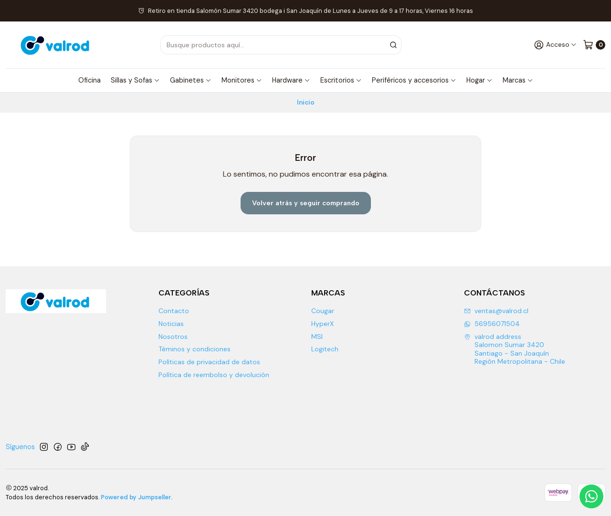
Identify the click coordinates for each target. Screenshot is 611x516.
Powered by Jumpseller (136, 497)
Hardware (291, 80)
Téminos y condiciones (194, 349)
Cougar (322, 310)
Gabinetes (190, 80)
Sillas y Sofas (135, 80)
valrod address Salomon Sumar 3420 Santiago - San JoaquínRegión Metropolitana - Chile (514, 349)
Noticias (171, 323)
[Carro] (594, 44)
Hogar (479, 80)
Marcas (518, 80)
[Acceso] (555, 44)
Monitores (241, 80)
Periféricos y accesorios (414, 80)
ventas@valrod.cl (496, 310)
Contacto (173, 310)
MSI (317, 336)
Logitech (324, 349)
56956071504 (492, 323)
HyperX (322, 323)
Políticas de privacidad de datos (209, 362)
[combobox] (293, 44)
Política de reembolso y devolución (213, 374)
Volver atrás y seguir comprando (305, 203)
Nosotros (173, 336)
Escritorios (341, 80)
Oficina (89, 80)
